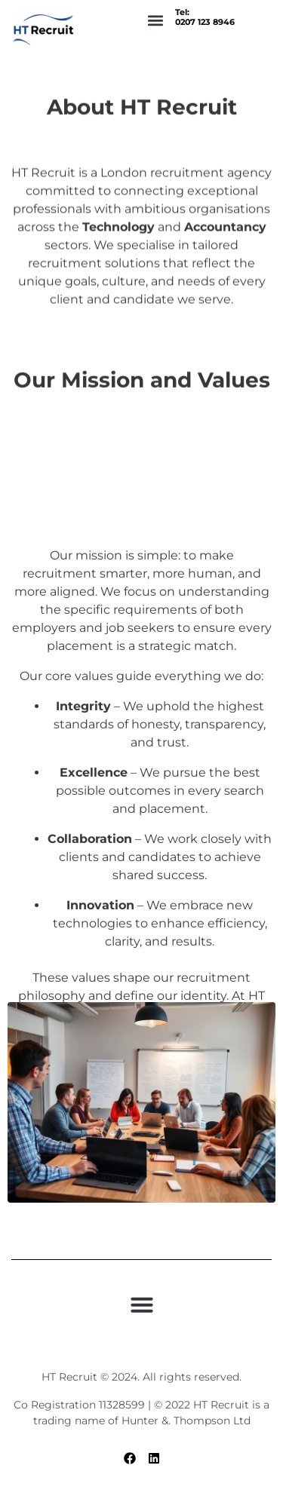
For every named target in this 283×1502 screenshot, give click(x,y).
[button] (155, 20)
